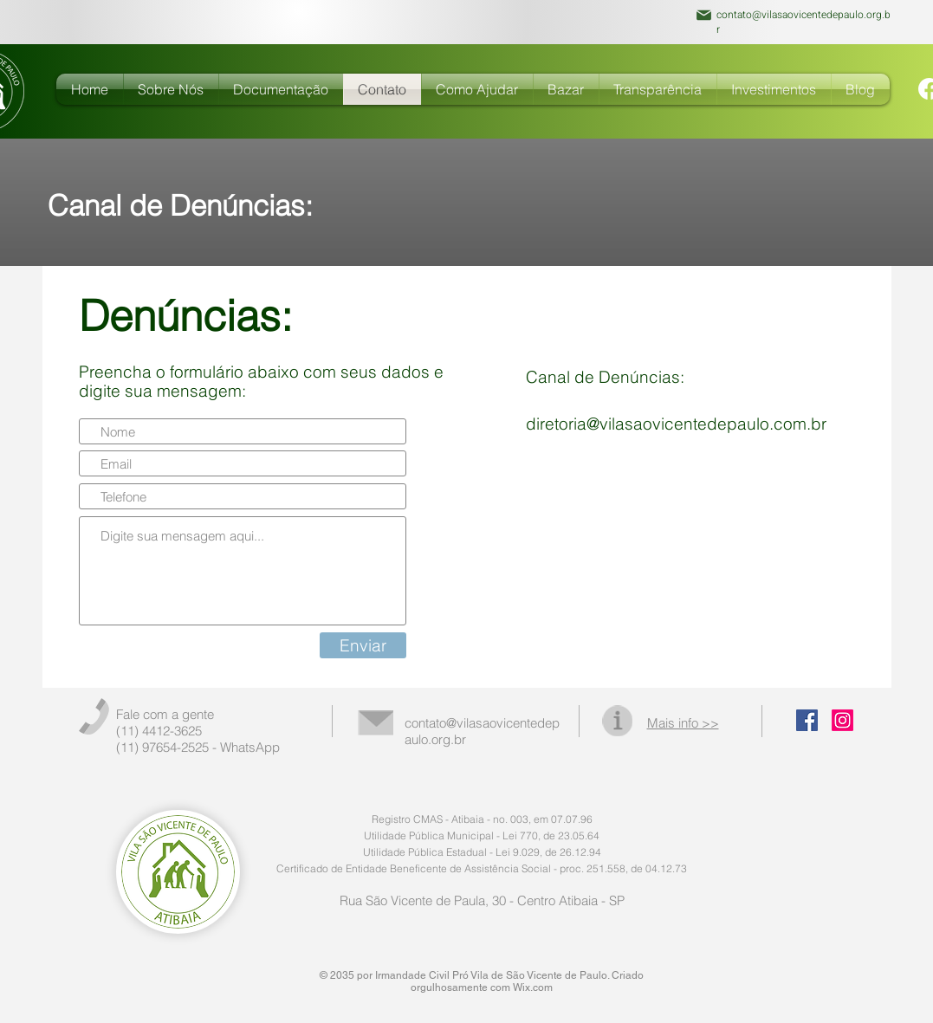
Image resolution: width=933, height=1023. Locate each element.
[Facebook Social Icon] (807, 720)
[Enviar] (363, 645)
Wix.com (533, 987)
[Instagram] (842, 720)
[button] (281, 89)
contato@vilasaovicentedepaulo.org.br (803, 22)
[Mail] (704, 14)
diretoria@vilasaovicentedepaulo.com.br (676, 423)
